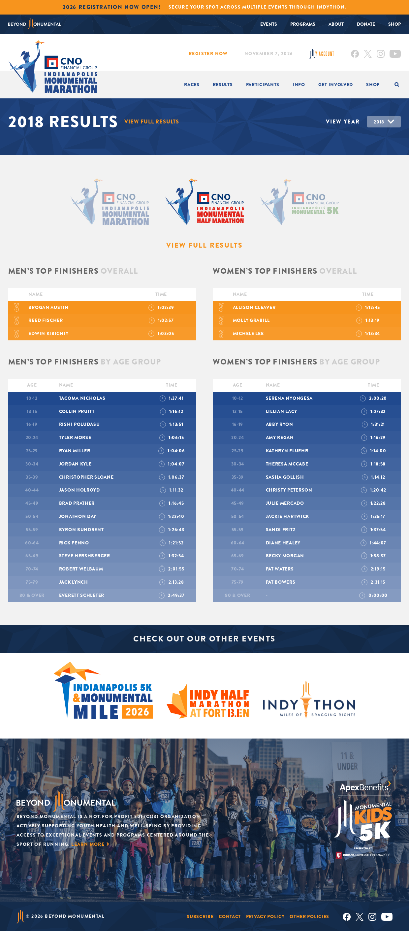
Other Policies (309, 916)
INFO (299, 84)
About (336, 24)
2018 (379, 122)
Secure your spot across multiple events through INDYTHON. (257, 7)
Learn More (88, 844)
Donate (366, 24)
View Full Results (152, 121)
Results (223, 84)
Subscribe (200, 916)
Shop (394, 24)
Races (192, 84)
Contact (230, 916)
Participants (262, 84)
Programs (302, 24)
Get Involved (335, 84)
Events (268, 24)
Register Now (208, 53)
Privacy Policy (265, 916)
